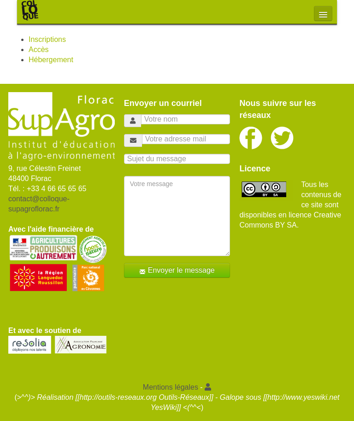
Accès (39, 49)
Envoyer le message (176, 270)
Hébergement (51, 60)
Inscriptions (47, 39)
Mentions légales (170, 387)
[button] (208, 387)
